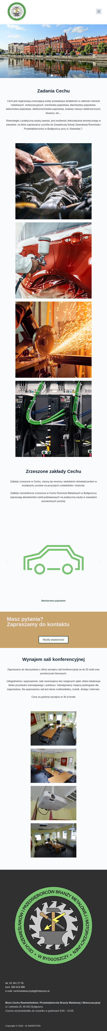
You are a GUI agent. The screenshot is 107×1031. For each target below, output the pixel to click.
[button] (52, 75)
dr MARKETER (33, 1025)
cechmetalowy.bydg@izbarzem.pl (31, 991)
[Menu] (99, 11)
